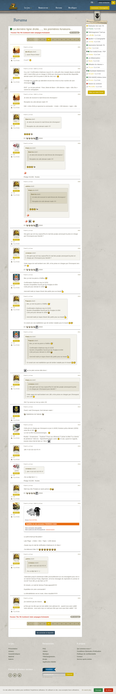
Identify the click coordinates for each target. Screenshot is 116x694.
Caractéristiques (14, 654)
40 (44, 39)
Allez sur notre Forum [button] (96, 92)
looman (16, 150)
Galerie (10, 659)
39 (40, 39)
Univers (11, 651)
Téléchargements (49, 656)
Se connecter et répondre (45, 633)
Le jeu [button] (27, 8)
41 (49, 39)
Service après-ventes (84, 659)
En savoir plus (87, 690)
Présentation (12, 649)
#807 (79, 230)
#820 (79, 598)
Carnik (16, 431)
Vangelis (16, 121)
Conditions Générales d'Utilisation (89, 651)
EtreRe (16, 510)
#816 (79, 464)
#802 (79, 68)
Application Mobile (49, 662)
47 (74, 39)
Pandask (16, 281)
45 (66, 39)
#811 (79, 332)
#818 (79, 503)
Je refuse (109, 690)
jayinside (16, 237)
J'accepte (98, 690)
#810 (79, 296)
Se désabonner (47, 677)
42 (53, 39)
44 (62, 39)
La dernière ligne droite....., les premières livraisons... (41, 29)
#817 (79, 485)
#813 (79, 406)
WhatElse (28, 52)
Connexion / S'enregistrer (99, 8)
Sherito (16, 54)
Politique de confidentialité (86, 654)
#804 (79, 114)
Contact (79, 656)
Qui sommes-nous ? (84, 649)
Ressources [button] (43, 8)
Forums (59, 8)
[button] (92, 2)
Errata (45, 659)
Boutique (72, 8)
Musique (46, 654)
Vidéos (45, 651)
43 (57, 39)
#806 (79, 181)
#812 (79, 375)
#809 (79, 274)
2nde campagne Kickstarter (40, 33)
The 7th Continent (23, 33)
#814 (79, 424)
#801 (79, 47)
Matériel (11, 656)
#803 (79, 94)
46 (70, 39)
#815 (79, 446)
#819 (79, 554)
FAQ (44, 649)
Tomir (16, 75)
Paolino (16, 561)
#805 (79, 143)
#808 (79, 248)
